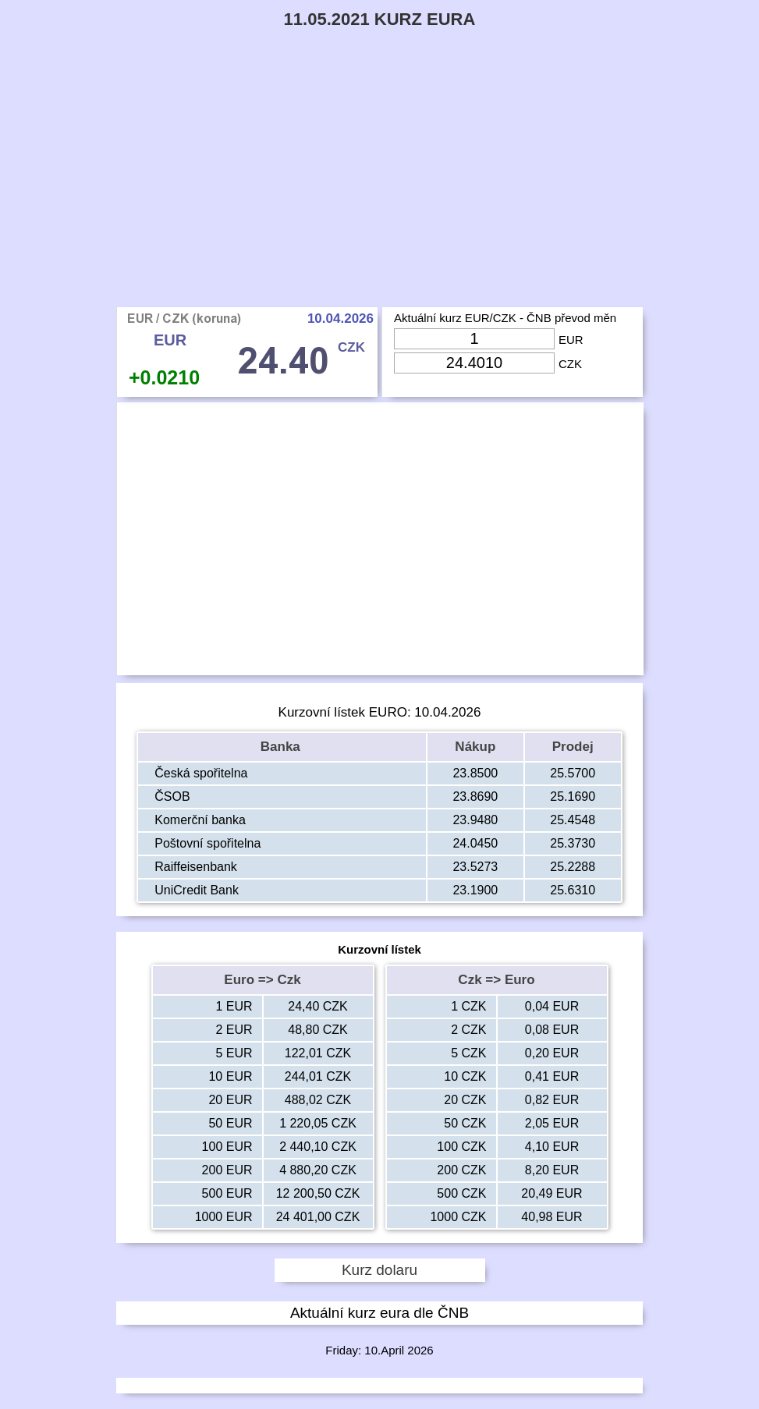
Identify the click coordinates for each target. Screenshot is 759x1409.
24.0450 (475, 843)
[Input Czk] (474, 362)
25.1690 (572, 796)
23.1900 (475, 890)
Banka (282, 746)
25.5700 (572, 773)
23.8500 (475, 773)
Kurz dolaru (379, 1270)
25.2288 (572, 866)
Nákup (475, 746)
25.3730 (572, 843)
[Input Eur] (474, 338)
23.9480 (475, 820)
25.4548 (572, 820)
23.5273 (475, 866)
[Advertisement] (379, 190)
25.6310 (572, 890)
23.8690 (475, 796)
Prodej (573, 746)
